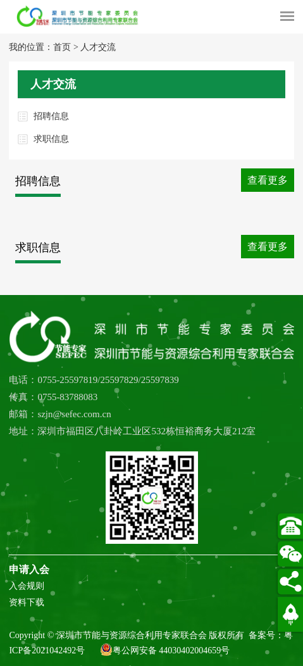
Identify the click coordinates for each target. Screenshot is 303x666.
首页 (62, 47)
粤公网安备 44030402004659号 (165, 649)
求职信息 (51, 139)
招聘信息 (51, 116)
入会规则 (26, 586)
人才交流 (98, 47)
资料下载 (26, 602)
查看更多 (267, 180)
